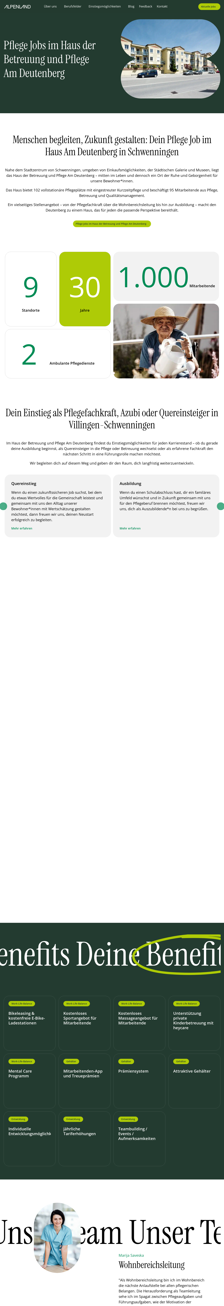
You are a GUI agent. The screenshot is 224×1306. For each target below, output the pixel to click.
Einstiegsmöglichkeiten (105, 6)
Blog (131, 6)
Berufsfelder (72, 6)
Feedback (145, 6)
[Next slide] (120, 1263)
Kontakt (162, 6)
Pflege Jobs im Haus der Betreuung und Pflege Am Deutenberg (111, 224)
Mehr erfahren (22, 528)
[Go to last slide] (104, 1263)
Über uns (50, 6)
